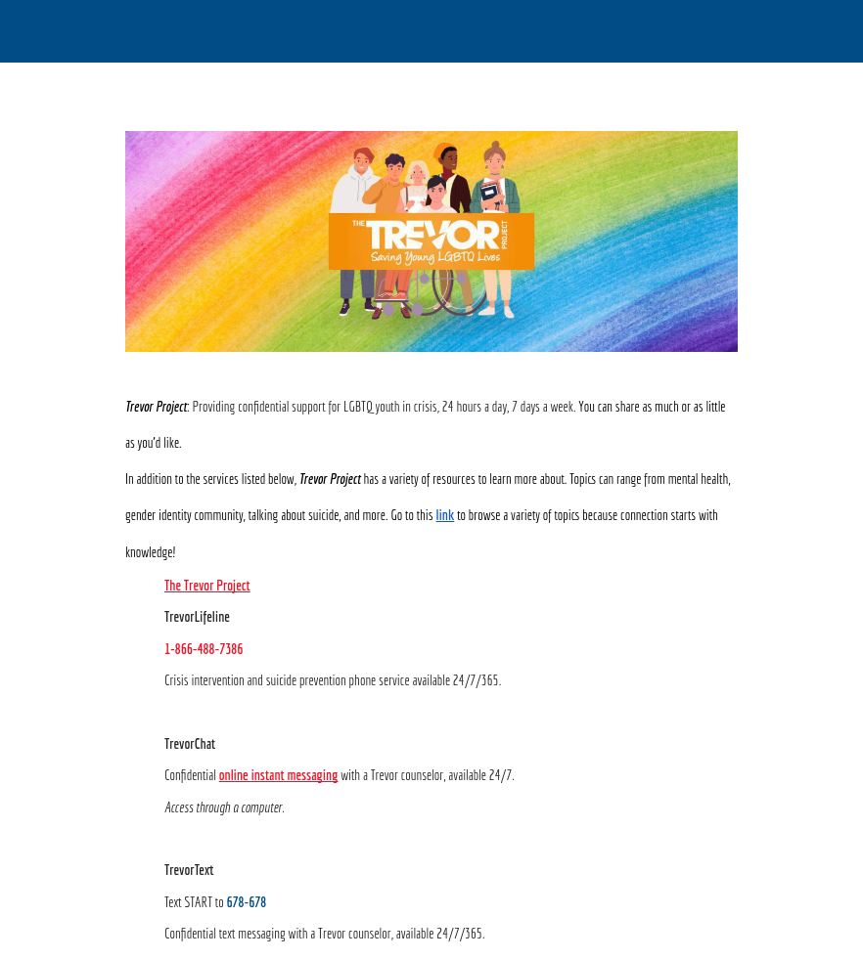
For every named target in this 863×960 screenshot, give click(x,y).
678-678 (246, 902)
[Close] (31, 31)
